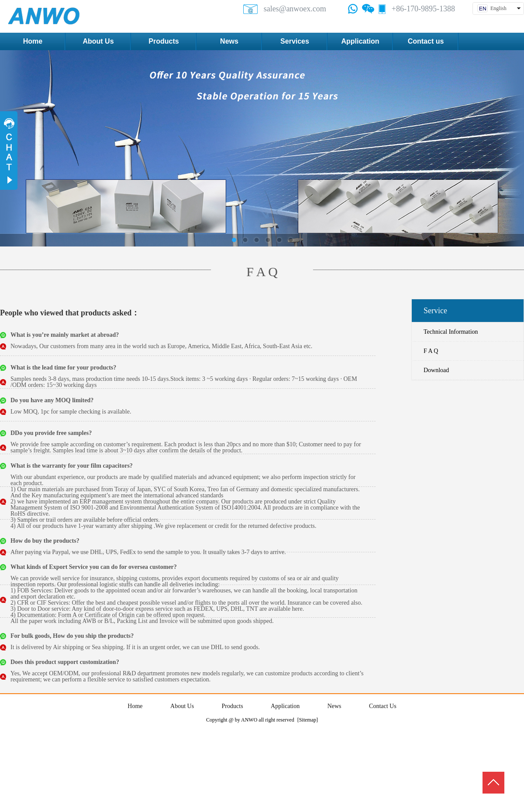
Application (285, 706)
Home (135, 706)
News (334, 706)
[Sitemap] (307, 720)
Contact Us (382, 706)
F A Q (431, 351)
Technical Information (451, 332)
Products (232, 706)
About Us (182, 706)
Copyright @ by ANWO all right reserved (250, 720)
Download (436, 370)
